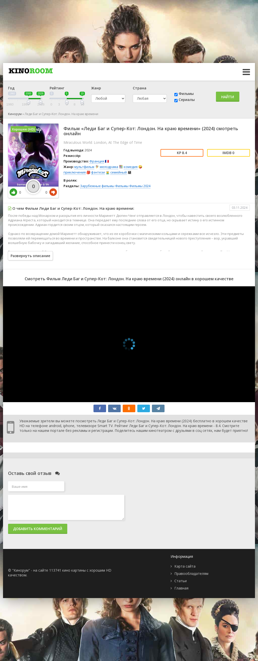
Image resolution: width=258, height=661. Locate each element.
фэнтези (98, 172)
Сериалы (187, 99)
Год (11, 88)
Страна (139, 88)
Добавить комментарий (37, 528)
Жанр (96, 88)
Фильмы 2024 (139, 186)
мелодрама (109, 166)
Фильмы (186, 93)
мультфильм (84, 166)
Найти (227, 96)
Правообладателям (191, 573)
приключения (74, 172)
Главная (181, 588)
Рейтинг (57, 88)
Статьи (180, 580)
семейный (118, 172)
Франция (96, 161)
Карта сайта (185, 566)
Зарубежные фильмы (97, 186)
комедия (131, 166)
